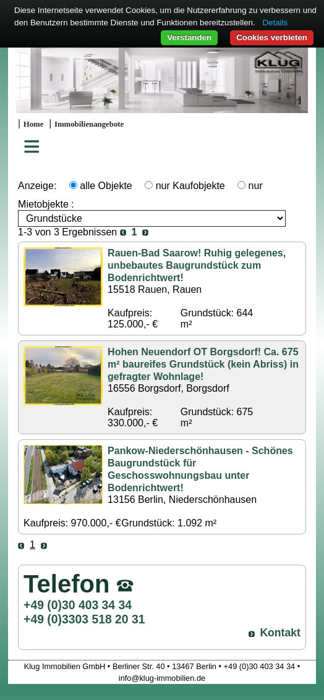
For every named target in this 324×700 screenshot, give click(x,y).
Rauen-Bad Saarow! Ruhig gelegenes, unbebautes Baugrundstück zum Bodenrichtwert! (197, 265)
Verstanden (189, 37)
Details (275, 22)
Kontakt (280, 632)
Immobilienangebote (89, 124)
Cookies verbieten (271, 37)
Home (33, 124)
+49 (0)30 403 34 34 (77, 605)
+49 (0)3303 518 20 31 (84, 619)
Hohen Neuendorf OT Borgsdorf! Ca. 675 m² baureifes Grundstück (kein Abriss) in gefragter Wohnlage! (203, 364)
